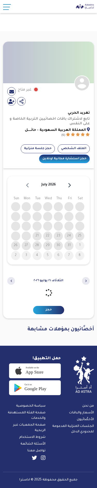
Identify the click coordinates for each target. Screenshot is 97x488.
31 (69, 245)
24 (69, 236)
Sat (80, 199)
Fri (70, 199)
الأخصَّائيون (85, 419)
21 (37, 236)
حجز (49, 310)
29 (48, 245)
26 (16, 245)
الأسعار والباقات (81, 413)
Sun (16, 199)
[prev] (27, 185)
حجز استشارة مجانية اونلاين (64, 158)
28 (37, 245)
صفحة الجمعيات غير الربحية (29, 427)
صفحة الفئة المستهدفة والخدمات (27, 415)
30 (58, 245)
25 (79, 236)
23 (58, 236)
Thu (59, 199)
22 (47, 236)
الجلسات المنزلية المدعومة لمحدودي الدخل (73, 429)
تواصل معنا (36, 451)
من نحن (88, 406)
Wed (48, 199)
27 (26, 245)
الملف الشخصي (73, 148)
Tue (38, 199)
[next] (70, 185)
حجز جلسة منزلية (37, 148)
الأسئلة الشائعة (33, 444)
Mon (27, 199)
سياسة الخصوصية (31, 406)
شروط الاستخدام (32, 437)
